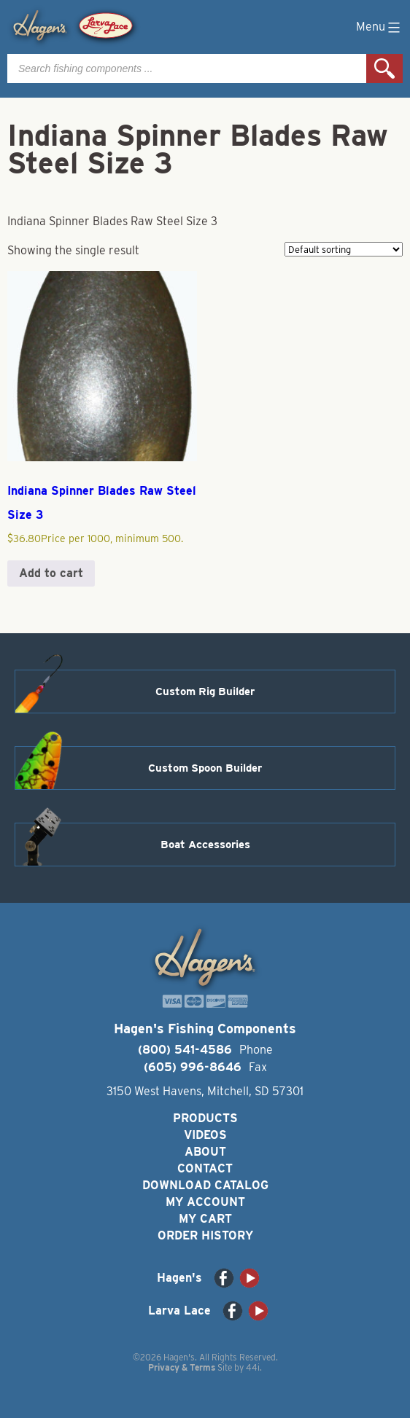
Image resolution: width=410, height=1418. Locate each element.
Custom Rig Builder (205, 691)
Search (384, 68)
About (205, 1152)
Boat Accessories (205, 844)
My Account (205, 1202)
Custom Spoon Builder (205, 768)
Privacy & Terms (181, 1367)
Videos (205, 1135)
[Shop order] (344, 249)
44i (253, 1367)
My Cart (205, 1219)
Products (205, 1118)
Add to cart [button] (51, 573)
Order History (205, 1235)
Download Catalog (205, 1185)
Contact (205, 1168)
